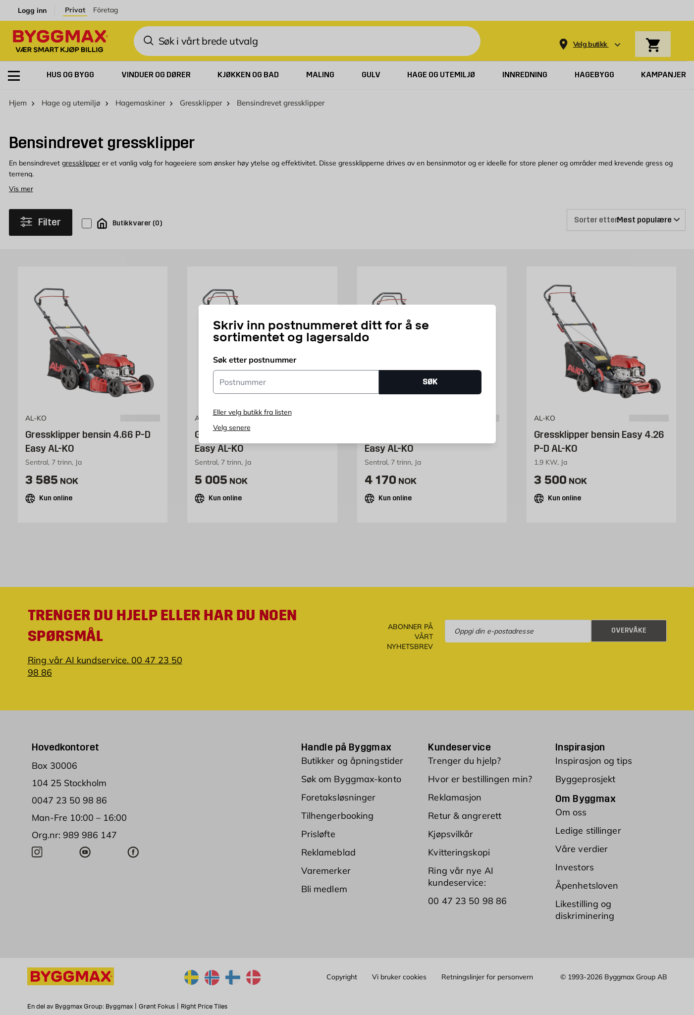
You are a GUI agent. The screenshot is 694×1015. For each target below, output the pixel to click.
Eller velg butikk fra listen (252, 412)
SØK (430, 381)
